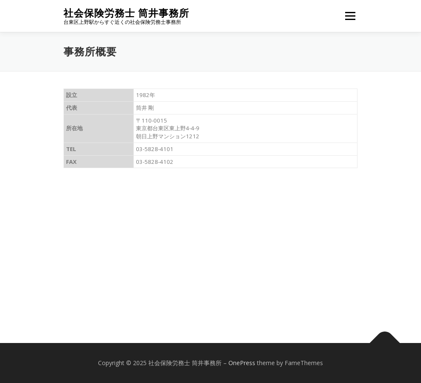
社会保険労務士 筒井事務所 (126, 13)
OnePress (241, 363)
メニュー (350, 16)
